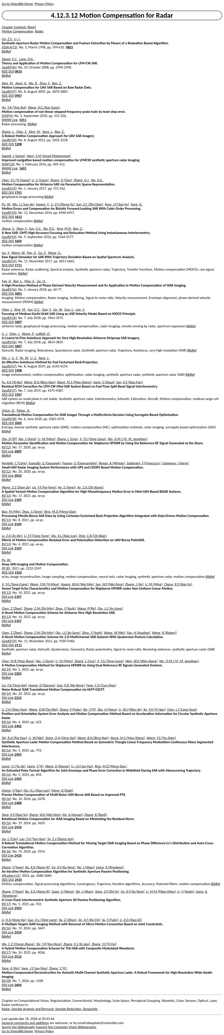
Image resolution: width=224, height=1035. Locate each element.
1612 (18, 217)
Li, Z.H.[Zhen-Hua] (14, 709)
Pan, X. (31, 253)
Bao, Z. (57, 83)
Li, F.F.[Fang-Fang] (36, 536)
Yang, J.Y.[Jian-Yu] (117, 204)
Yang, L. (47, 132)
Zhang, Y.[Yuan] (13, 867)
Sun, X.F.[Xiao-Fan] (129, 382)
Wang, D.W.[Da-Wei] (43, 709)
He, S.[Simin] (67, 487)
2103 (17, 548)
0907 (18, 96)
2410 (17, 827)
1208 (18, 144)
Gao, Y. (46, 309)
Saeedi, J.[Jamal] (13, 156)
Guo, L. (69, 309)
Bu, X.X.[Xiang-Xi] (37, 867)
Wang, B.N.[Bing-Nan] (39, 382)
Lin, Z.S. (7, 39)
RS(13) (6, 496)
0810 (18, 71)
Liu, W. (58, 309)
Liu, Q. (41, 281)
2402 (17, 726)
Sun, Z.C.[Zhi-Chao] (89, 204)
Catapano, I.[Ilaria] (175, 463)
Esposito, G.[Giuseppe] (45, 463)
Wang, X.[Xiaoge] (57, 766)
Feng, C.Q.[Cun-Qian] (101, 685)
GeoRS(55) (9, 188)
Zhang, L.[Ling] (67, 439)
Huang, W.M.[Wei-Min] (77, 584)
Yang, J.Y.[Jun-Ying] (34, 968)
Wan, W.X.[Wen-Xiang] (141, 661)
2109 (17, 500)
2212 (17, 698)
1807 (18, 322)
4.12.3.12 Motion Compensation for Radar (112, 15)
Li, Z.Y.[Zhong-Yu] (63, 204)
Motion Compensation (17, 31)
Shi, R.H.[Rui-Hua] (14, 738)
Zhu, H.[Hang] (107, 709)
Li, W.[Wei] (36, 738)
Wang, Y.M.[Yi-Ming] (44, 584)
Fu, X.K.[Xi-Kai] (12, 382)
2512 (17, 956)
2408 (17, 803)
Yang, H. (136, 204)
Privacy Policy (44, 4)
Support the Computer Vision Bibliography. (66, 1027)
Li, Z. (33, 358)
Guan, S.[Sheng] (63, 891)
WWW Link (10, 120)
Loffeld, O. (43, 334)
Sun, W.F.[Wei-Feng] (109, 584)
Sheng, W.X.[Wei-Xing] (45, 815)
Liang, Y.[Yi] (35, 766)
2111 (18, 645)
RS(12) (6, 447)
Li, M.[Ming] (46, 439)
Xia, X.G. (97, 180)
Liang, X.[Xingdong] (110, 867)
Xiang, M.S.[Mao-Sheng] (74, 382)
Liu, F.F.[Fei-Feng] (44, 487)
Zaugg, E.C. (10, 59)
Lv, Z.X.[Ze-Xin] (12, 536)
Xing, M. (8, 83)
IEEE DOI (8, 71)
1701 (18, 193)
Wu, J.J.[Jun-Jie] (23, 204)
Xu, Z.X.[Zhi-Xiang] (90, 487)
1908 (18, 370)
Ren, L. (18, 281)
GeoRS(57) (9, 366)
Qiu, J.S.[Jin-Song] (110, 608)
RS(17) (6, 904)
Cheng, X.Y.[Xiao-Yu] (178, 584)
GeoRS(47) (9, 91)
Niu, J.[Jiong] (27, 439)
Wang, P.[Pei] (86, 608)
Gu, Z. (42, 253)
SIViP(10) (8, 164)
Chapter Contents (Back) (19, 27)
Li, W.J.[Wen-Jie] (130, 709)
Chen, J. (7, 309)
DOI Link (8, 451)
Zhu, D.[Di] (9, 439)
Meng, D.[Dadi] (62, 790)
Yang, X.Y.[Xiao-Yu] (15, 815)
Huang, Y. (42, 204)
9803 (69, 47)
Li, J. (17, 39)
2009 (17, 451)
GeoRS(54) (9, 213)
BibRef (6, 51)
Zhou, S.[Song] (32, 512)
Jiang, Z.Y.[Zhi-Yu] (107, 891)
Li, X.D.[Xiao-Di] (131, 920)
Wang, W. (18, 253)
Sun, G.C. (35, 229)
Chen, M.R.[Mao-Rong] (18, 661)
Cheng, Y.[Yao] (12, 790)
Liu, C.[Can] (10, 839)
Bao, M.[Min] (11, 512)
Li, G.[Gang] (40, 180)
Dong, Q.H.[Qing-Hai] (61, 738)
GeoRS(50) (9, 140)
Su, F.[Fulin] (110, 920)
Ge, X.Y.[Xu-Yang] (63, 867)
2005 (18, 423)
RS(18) (6, 981)
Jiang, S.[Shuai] (104, 382)
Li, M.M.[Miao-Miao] (161, 891)
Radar (39, 31)
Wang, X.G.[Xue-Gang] (44, 107)
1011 (22, 120)
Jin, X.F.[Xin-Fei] (89, 920)
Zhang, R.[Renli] (95, 815)
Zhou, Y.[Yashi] (65, 608)
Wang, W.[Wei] (114, 633)
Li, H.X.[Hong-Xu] (14, 920)
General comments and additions (25, 1023)
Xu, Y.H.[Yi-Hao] (154, 709)
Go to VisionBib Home (17, 4)
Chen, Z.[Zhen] (12, 608)
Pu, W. (6, 204)
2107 (17, 597)
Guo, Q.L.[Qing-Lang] (42, 920)
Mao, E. (29, 281)
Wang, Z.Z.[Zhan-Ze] (16, 487)
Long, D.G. (26, 59)
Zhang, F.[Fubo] (70, 709)
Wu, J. (6, 358)
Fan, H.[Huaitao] (138, 633)
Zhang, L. (8, 132)
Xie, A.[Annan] (72, 815)
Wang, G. (54, 253)
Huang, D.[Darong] (41, 685)
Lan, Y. (80, 309)
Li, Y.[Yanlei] (185, 891)
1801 (18, 294)
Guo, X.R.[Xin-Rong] (70, 685)
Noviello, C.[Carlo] (14, 463)
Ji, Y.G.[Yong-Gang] (93, 439)
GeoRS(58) (9, 419)
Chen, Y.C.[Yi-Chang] (16, 180)
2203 (17, 673)
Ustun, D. (8, 411)
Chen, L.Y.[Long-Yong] (182, 709)
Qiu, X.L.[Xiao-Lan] (64, 536)
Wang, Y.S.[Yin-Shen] (161, 738)
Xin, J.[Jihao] (85, 867)
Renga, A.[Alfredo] (112, 463)
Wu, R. (33, 83)
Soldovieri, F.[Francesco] (143, 463)
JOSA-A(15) (10, 47)
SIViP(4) (7, 116)
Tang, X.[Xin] (10, 968)
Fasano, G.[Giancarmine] (79, 463)
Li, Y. (15, 358)
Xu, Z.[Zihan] (68, 920)
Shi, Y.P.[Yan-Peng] (49, 944)
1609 (18, 241)
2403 (17, 754)
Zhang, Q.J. (81, 180)
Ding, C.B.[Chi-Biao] (93, 536)
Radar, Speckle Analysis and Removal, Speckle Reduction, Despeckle (50, 1009)
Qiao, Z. (21, 132)
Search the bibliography (18, 1027)
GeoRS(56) (9, 289)
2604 (17, 985)
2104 (17, 524)
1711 (18, 265)
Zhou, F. (44, 83)
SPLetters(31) (11, 876)
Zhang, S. (8, 229)
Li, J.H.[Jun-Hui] (82, 766)
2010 (17, 476)
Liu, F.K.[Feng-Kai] (14, 685)
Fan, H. (7, 281)
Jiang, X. (21, 83)
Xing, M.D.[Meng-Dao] (60, 512)
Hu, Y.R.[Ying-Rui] (14, 107)
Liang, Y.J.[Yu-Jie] (13, 766)
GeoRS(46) (9, 67)
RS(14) (6, 669)
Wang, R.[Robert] (164, 633)
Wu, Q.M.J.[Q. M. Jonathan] (127, 439)
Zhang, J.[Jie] (134, 584)
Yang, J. (43, 358)
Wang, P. (28, 334)
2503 (17, 908)
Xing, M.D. (64, 229)
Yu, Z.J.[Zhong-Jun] (60, 839)
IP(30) (6, 568)
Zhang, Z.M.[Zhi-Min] (39, 608)
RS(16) (6, 722)
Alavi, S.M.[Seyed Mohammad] (49, 156)
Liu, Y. (6, 253)
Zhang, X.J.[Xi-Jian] (76, 944)
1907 (18, 395)
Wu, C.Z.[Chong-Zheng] (18, 944)
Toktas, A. (23, 411)
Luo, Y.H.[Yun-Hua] (32, 839)
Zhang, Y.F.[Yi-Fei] (104, 944)
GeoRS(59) (9, 641)
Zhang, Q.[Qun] (61, 180)
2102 (18, 572)
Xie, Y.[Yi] (89, 709)
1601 (22, 168)
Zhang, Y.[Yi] (57, 968)
